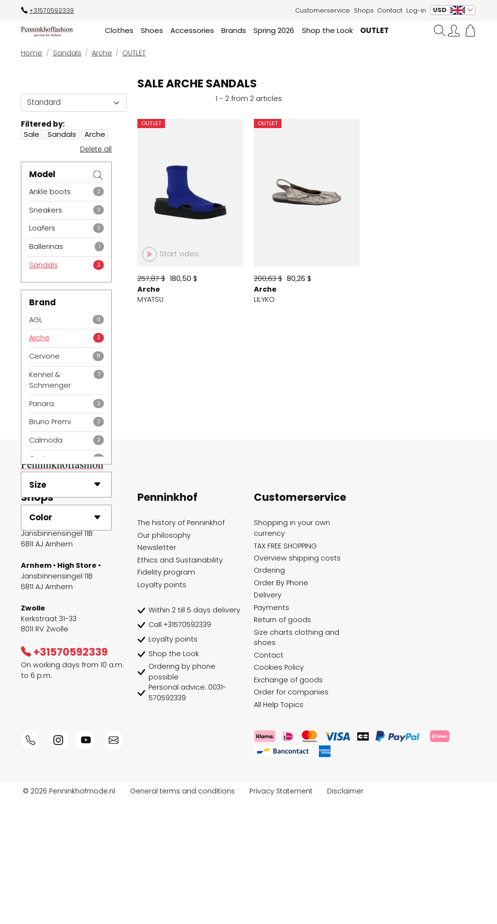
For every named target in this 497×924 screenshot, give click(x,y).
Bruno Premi (50, 422)
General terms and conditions (182, 915)
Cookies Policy (279, 791)
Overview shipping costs (297, 682)
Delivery (268, 719)
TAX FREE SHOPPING (285, 670)
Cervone (44, 356)
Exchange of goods (288, 803)
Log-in (416, 10)
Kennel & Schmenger (50, 380)
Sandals (43, 265)
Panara (41, 404)
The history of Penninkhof (181, 647)
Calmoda (46, 440)
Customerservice (322, 10)
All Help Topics (278, 828)
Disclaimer (345, 915)
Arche (39, 338)
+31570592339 (47, 10)
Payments (271, 731)
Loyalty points (161, 708)
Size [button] (65, 485)
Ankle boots (50, 192)
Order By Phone (281, 706)
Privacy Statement (281, 915)
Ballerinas (46, 246)
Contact (389, 10)
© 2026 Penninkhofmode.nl (69, 915)
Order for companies (291, 816)
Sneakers (45, 210)
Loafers (42, 228)
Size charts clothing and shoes (296, 761)
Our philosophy (164, 659)
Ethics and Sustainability (180, 684)
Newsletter (156, 671)
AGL (35, 320)
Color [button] (65, 517)
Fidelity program (166, 696)
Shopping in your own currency (292, 652)
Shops (364, 10)
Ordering (269, 694)
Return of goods (282, 744)
